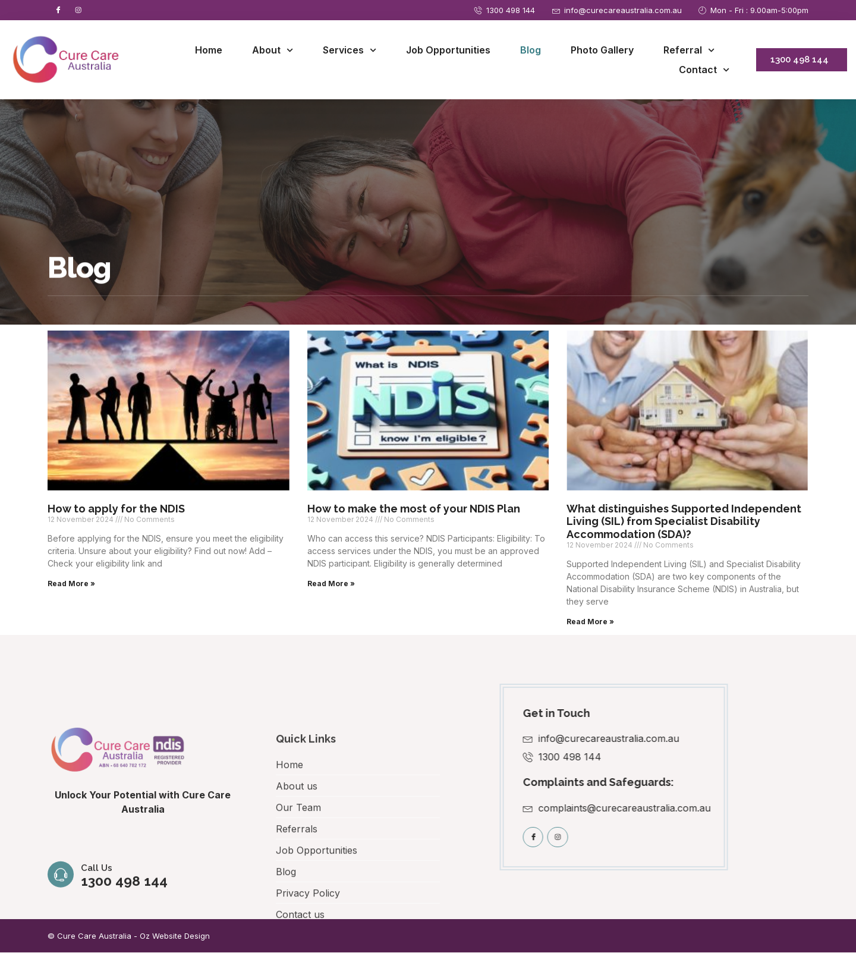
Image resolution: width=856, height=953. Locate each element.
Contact (704, 71)
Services (349, 51)
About (272, 51)
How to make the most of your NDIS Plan (413, 509)
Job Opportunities (448, 50)
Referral (689, 51)
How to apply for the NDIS (116, 509)
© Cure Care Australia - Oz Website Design (129, 936)
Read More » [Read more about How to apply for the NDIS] (71, 584)
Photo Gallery (602, 50)
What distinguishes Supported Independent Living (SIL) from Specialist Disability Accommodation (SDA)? (684, 522)
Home (208, 50)
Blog (530, 50)
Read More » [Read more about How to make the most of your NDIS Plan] (331, 584)
